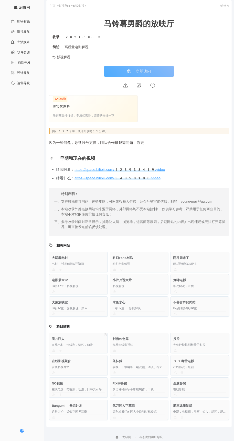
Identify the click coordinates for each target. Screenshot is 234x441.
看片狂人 (58, 339)
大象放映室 (60, 302)
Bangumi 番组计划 (67, 405)
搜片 (176, 339)
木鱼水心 (119, 302)
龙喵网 (123, 437)
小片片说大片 (122, 280)
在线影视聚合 (61, 361)
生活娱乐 (20, 42)
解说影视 (78, 6)
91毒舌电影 (183, 361)
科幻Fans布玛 (123, 258)
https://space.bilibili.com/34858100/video (117, 178)
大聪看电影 (60, 258)
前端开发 (21, 62)
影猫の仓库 (120, 339)
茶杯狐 (117, 361)
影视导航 (20, 32)
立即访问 (139, 71)
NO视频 (57, 383)
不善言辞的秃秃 (184, 302)
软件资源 (20, 52)
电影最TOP (60, 280)
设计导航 (20, 73)
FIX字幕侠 (120, 383)
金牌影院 (179, 383)
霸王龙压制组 (182, 405)
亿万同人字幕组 (124, 405)
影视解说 (61, 57)
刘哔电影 (179, 280)
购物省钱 (20, 21)
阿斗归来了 (181, 258)
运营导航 (20, 83)
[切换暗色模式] (22, 430)
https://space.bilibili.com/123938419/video (119, 169)
